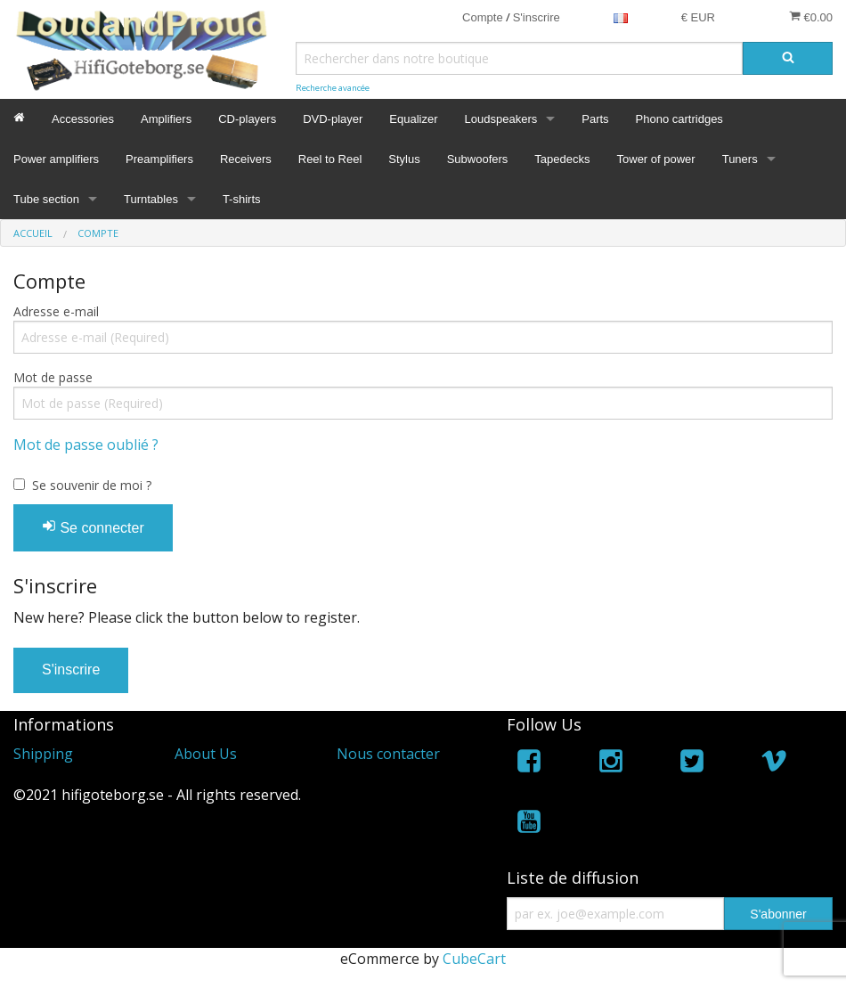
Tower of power (656, 159)
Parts (595, 119)
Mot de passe (53, 377)
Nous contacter (388, 753)
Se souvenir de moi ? (91, 485)
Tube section (46, 199)
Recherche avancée (333, 88)
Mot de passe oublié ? (86, 444)
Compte (482, 17)
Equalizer (413, 119)
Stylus (403, 159)
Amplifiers (166, 119)
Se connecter (93, 526)
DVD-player (332, 119)
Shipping (43, 753)
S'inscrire (536, 17)
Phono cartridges (679, 119)
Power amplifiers (56, 159)
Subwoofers (477, 159)
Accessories (83, 119)
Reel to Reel (330, 159)
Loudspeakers (501, 119)
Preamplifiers (159, 159)
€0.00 (811, 17)
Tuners (740, 159)
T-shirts (242, 199)
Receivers (246, 159)
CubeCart (474, 958)
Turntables (151, 199)
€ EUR (698, 17)
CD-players (247, 119)
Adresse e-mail (56, 311)
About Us (206, 753)
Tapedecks (562, 159)
